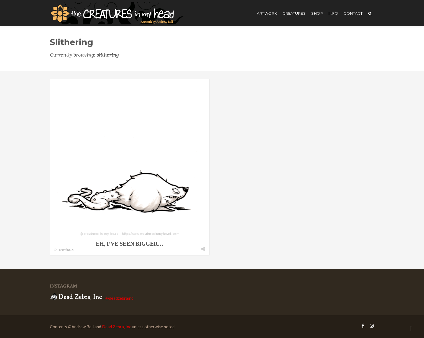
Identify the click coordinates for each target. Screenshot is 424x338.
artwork (267, 13)
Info (333, 13)
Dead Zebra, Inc (116, 326)
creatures (294, 13)
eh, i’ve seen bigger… (129, 244)
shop (317, 13)
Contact (353, 13)
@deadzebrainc (119, 298)
